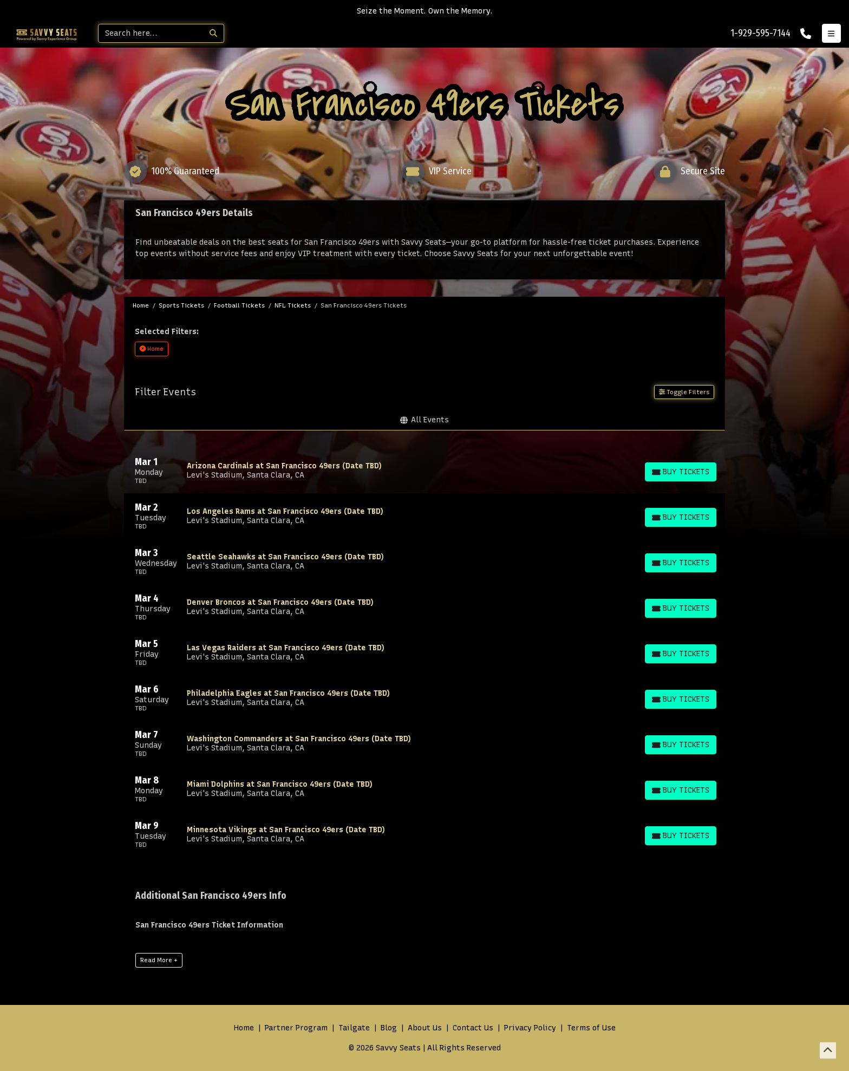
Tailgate (354, 1028)
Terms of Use (591, 1028)
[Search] (151, 33)
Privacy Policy (530, 1028)
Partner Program (296, 1028)
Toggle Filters (684, 392)
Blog (389, 1028)
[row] (424, 470)
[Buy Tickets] (680, 471)
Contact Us (473, 1028)
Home (244, 1028)
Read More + (159, 960)
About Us (425, 1028)
